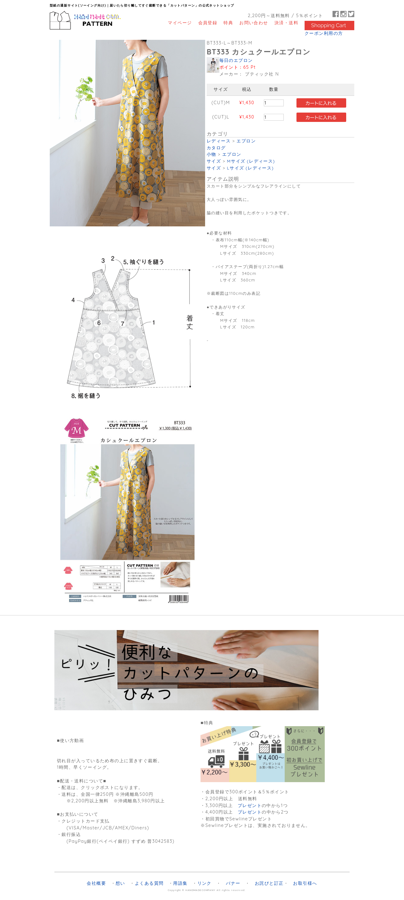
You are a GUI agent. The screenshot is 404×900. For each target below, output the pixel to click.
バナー (233, 883)
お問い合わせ (253, 22)
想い (120, 883)
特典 (228, 22)
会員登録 (208, 22)
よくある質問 (149, 883)
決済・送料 (286, 22)
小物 (211, 154)
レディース (219, 140)
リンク (204, 883)
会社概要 (96, 883)
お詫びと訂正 (269, 883)
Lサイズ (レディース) (250, 167)
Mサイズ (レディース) (251, 161)
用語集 (180, 883)
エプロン (246, 140)
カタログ (216, 147)
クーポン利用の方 (324, 33)
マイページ (180, 22)
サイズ (214, 161)
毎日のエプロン (236, 60)
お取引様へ (305, 883)
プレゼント (250, 805)
